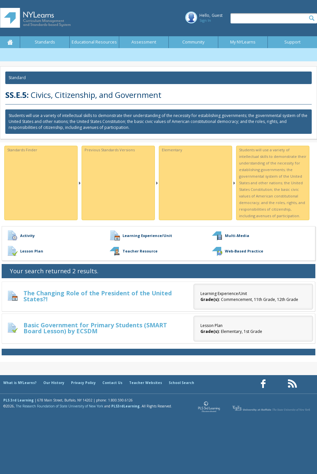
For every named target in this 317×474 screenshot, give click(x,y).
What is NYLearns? (20, 382)
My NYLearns (243, 42)
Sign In (205, 20)
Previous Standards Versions (110, 149)
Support (292, 42)
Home (10, 42)
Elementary (172, 149)
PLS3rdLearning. (126, 406)
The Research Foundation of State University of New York (59, 406)
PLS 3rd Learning (18, 400)
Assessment (143, 42)
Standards (45, 42)
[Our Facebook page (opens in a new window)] (263, 384)
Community (193, 42)
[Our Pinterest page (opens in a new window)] (277, 384)
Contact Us (112, 382)
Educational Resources (94, 42)
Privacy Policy (83, 382)
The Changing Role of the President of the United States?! (97, 296)
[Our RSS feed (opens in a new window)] (292, 384)
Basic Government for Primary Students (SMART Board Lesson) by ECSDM (95, 328)
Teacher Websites (145, 382)
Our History (53, 382)
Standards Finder (22, 149)
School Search (181, 382)
